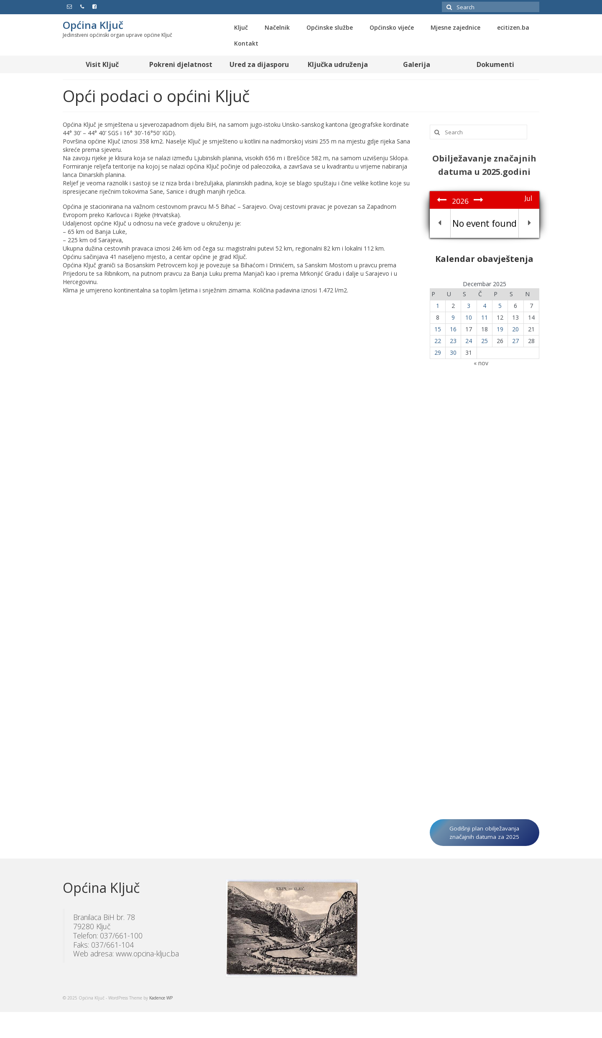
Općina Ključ (93, 25)
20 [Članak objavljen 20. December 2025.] (515, 329)
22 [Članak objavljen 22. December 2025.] (437, 341)
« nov (481, 363)
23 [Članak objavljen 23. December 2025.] (453, 341)
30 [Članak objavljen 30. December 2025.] (453, 352)
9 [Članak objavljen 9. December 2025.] (453, 317)
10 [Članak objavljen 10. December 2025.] (468, 317)
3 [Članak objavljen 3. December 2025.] (468, 306)
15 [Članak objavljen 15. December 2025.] (437, 329)
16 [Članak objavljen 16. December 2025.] (453, 329)
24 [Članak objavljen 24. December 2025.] (468, 341)
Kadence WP (161, 998)
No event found (484, 223)
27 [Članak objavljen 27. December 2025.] (515, 341)
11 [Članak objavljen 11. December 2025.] (484, 317)
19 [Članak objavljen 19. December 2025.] (500, 329)
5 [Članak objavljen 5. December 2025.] (500, 306)
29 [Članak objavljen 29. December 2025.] (437, 352)
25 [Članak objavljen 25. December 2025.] (484, 341)
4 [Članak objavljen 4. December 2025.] (484, 306)
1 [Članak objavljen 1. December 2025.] (437, 306)
